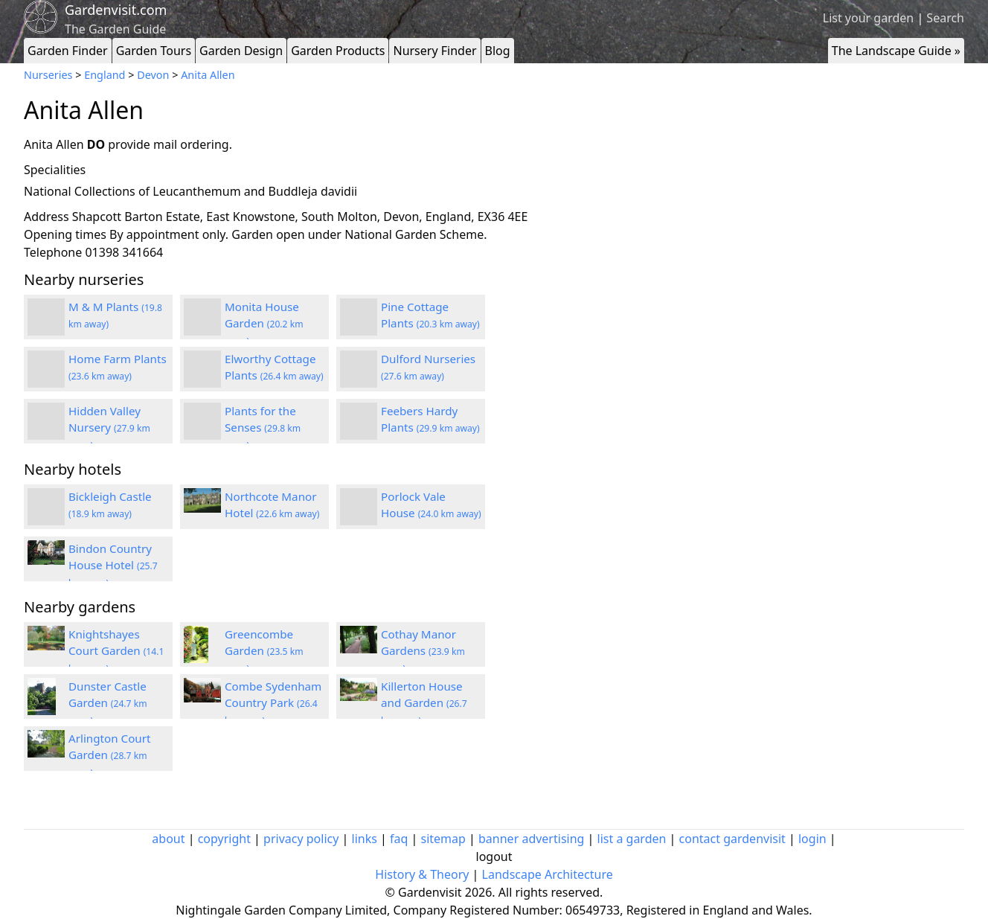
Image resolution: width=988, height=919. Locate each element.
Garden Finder (68, 50)
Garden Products (338, 50)
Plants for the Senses (263, 427)
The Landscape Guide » (896, 50)
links (364, 838)
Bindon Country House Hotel (113, 565)
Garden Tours (153, 50)
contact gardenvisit (732, 838)
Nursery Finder (434, 50)
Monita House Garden (264, 323)
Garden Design (241, 50)
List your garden (868, 18)
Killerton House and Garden (424, 703)
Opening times (65, 234)
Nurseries (48, 75)
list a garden (632, 838)
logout (494, 856)
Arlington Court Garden (109, 755)
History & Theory (422, 874)
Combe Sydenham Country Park (273, 703)
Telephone (53, 252)
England (104, 75)
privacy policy (301, 838)
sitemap (443, 838)
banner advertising (531, 838)
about (168, 838)
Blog (497, 50)
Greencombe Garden (264, 651)
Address (46, 216)
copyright (224, 838)
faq (399, 838)
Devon (153, 75)
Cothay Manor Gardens (423, 651)
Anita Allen (207, 75)
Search (945, 18)
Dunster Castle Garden (107, 703)
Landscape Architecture (547, 874)
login (812, 838)
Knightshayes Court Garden (116, 651)
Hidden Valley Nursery (109, 427)
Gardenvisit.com (116, 10)
